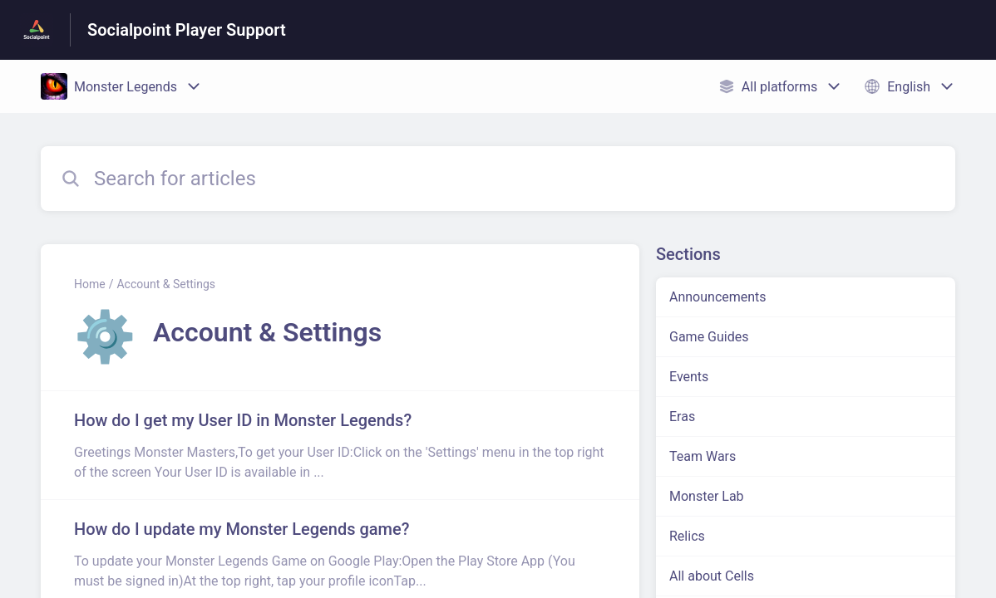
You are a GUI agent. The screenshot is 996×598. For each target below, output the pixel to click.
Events (688, 377)
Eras (682, 416)
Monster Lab (706, 496)
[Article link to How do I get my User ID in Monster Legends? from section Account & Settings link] (340, 445)
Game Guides (708, 337)
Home (90, 284)
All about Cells (711, 576)
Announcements (718, 297)
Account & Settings (165, 284)
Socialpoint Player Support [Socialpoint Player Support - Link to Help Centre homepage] (186, 30)
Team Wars (702, 456)
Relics (687, 536)
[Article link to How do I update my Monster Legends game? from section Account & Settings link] (340, 554)
